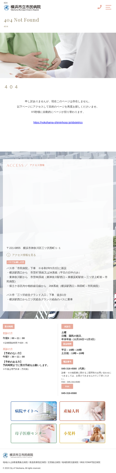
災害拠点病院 (54, 462)
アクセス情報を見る (24, 254)
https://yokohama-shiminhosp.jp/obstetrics (58, 122)
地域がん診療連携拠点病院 (15, 462)
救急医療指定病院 (37, 462)
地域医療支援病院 (70, 462)
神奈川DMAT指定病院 (90, 462)
